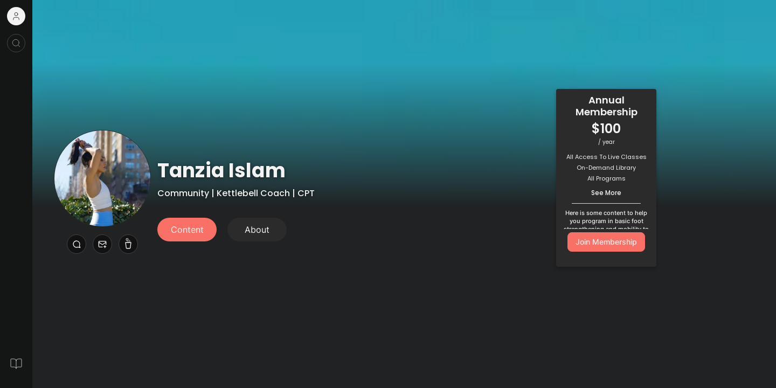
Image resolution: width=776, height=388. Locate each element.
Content (187, 229)
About (257, 229)
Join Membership (606, 241)
